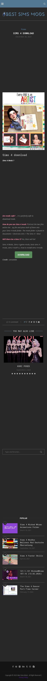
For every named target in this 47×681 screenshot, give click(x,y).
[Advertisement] (23, 65)
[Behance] (23, 666)
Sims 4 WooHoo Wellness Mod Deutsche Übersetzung (32, 542)
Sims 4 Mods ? (8, 160)
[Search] (44, 3)
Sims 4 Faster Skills (31, 555)
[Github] (30, 666)
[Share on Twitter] (31, 322)
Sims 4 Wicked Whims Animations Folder (31, 525)
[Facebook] (13, 666)
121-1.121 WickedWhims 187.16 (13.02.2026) (32, 572)
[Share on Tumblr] (36, 322)
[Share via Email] (39, 322)
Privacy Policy (23, 677)
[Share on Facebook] (29, 322)
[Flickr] (20, 666)
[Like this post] (26, 322)
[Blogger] (34, 666)
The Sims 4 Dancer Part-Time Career (30, 587)
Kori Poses (23, 366)
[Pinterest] (16, 666)
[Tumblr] (26, 666)
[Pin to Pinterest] (34, 322)
